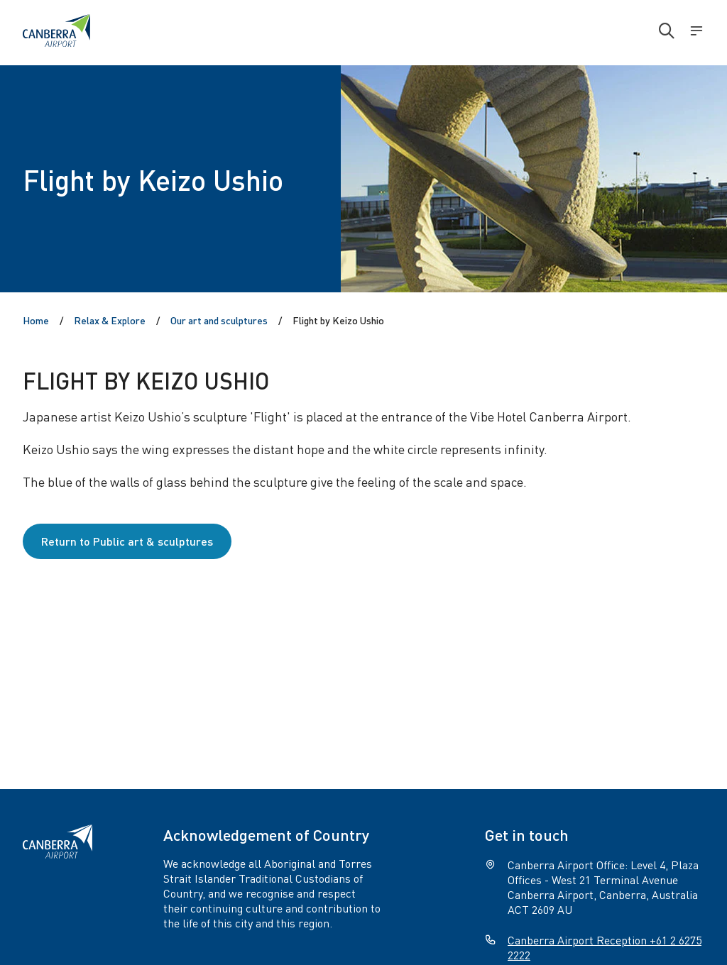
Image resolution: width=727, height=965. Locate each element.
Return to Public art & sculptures (127, 541)
